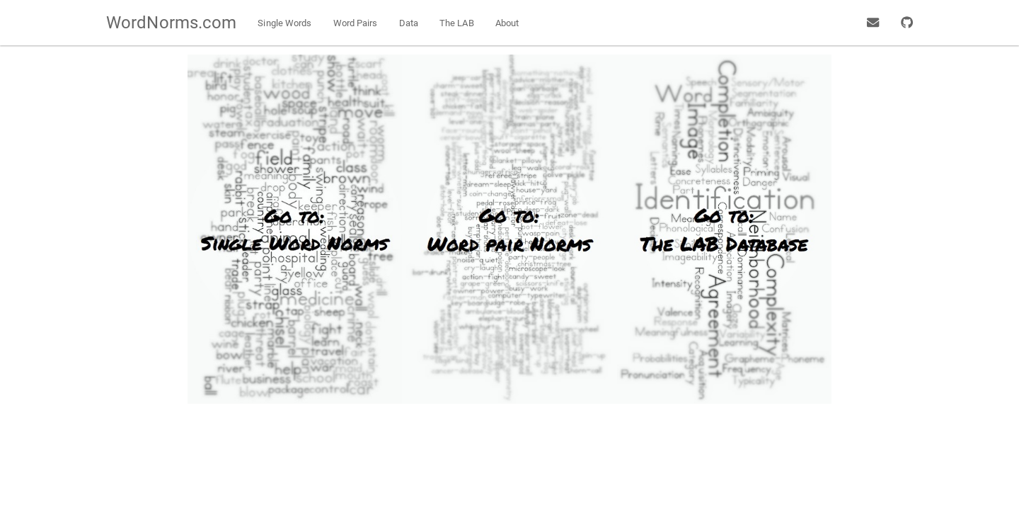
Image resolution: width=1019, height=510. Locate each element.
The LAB (456, 23)
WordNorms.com (171, 23)
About (507, 23)
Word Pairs (355, 23)
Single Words (284, 23)
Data (408, 23)
